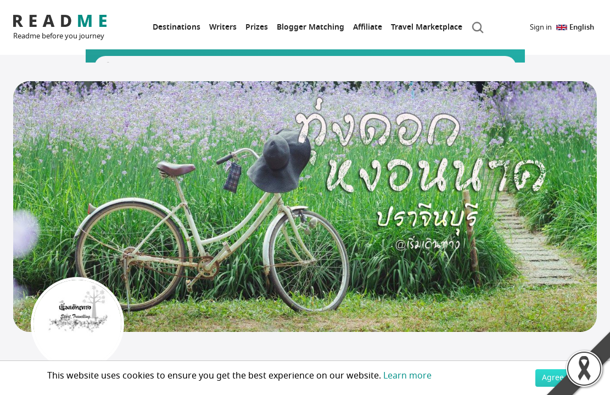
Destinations (176, 27)
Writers (223, 27)
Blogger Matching (310, 27)
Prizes (256, 27)
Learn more (407, 375)
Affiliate (367, 27)
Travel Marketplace (426, 27)
